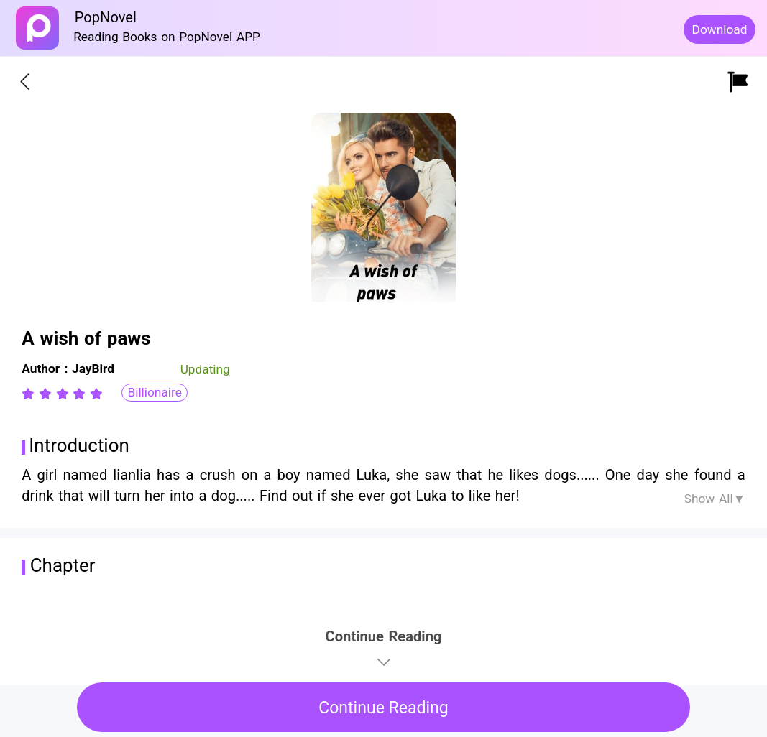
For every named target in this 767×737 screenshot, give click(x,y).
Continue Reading (383, 708)
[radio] (30, 393)
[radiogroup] (62, 393)
